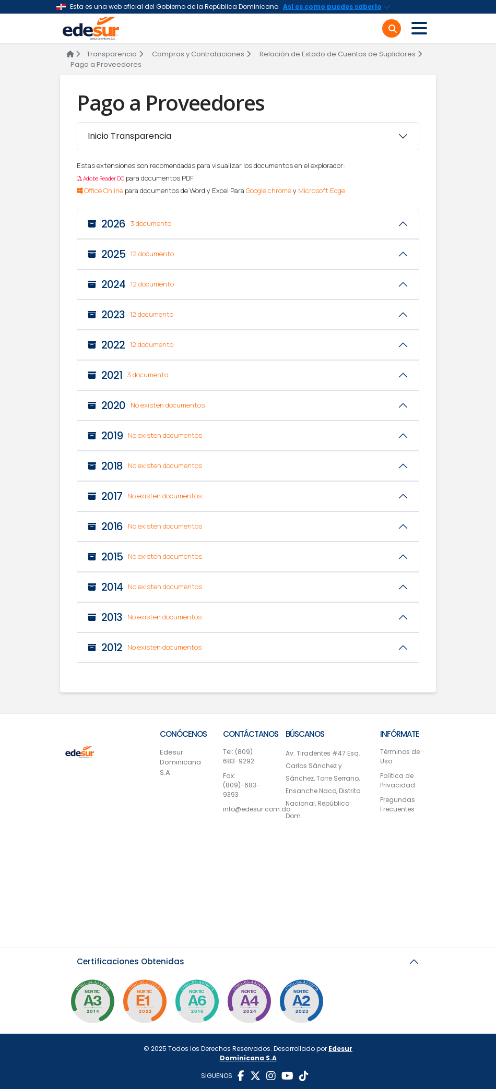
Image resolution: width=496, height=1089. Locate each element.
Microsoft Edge (321, 190)
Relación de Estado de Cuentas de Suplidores (340, 54)
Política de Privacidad (397, 780)
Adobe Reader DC (100, 178)
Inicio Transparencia (129, 136)
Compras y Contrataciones (201, 54)
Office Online (100, 190)
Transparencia (115, 54)
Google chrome (268, 190)
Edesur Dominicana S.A (180, 762)
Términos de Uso (400, 756)
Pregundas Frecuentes (397, 804)
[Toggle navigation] (419, 28)
